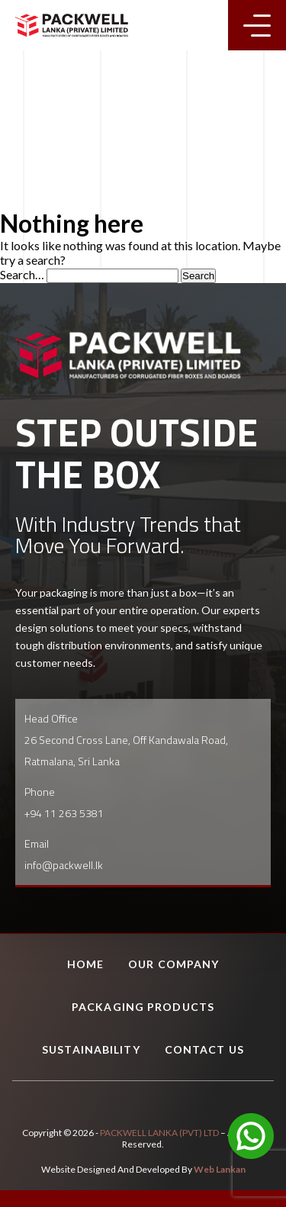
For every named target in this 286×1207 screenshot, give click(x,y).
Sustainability (91, 1049)
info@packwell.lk (63, 865)
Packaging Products (143, 1006)
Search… (22, 274)
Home (85, 964)
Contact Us (204, 1049)
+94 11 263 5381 (64, 813)
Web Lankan (220, 1169)
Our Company (173, 964)
